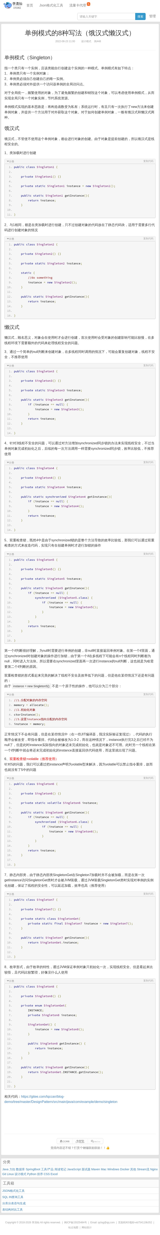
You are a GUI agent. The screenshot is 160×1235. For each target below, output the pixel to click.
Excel (54, 1174)
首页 (29, 5)
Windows (113, 1169)
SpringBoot (33, 1169)
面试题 (86, 1169)
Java (5, 1169)
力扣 (12, 1169)
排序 (40, 1174)
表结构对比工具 (12, 1209)
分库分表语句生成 (14, 1203)
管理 (152, 16)
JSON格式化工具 (13, 1190)
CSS (47, 1174)
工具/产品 (47, 1169)
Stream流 (143, 1169)
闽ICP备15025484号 (75, 1222)
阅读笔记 (60, 1169)
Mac (103, 1169)
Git (4, 1174)
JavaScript (74, 1169)
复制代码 (148, 161)
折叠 (11, 161)
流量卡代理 (79, 4)
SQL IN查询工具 (12, 1197)
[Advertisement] (80, 1119)
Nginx (154, 1169)
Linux (10, 1174)
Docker (124, 1169)
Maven (95, 1169)
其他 (133, 1169)
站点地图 (73, 1227)
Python (31, 1174)
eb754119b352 (143, 1222)
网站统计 (87, 1227)
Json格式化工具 (51, 5)
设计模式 (20, 1174)
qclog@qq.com (106, 1222)
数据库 (20, 1169)
